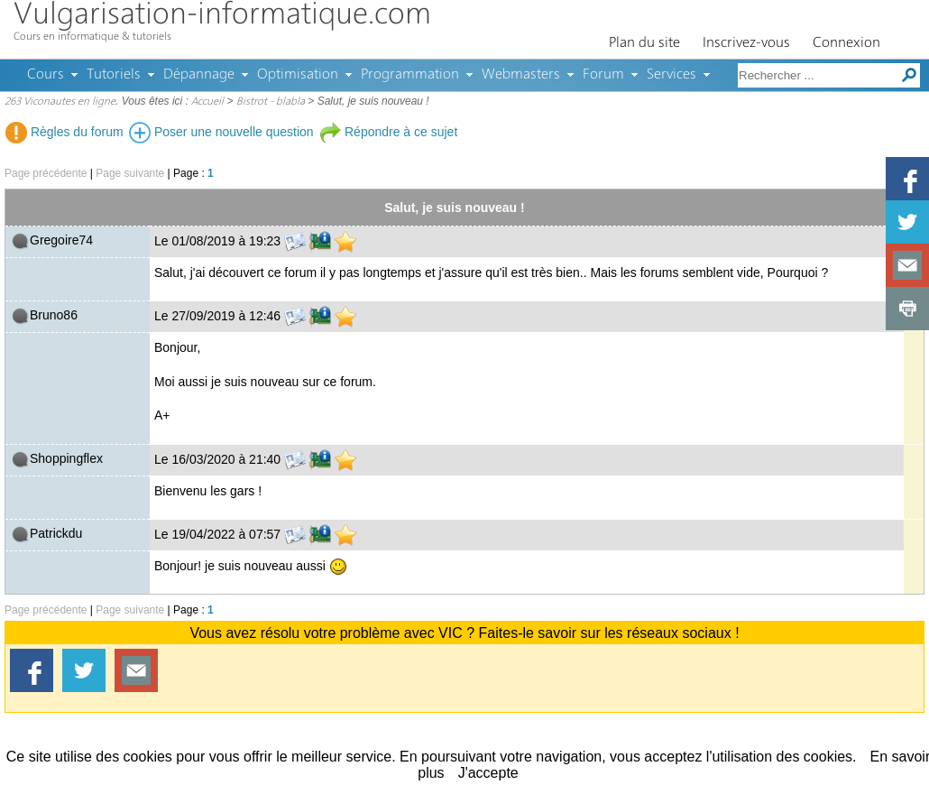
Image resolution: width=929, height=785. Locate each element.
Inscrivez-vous (746, 43)
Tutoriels (114, 75)
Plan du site (644, 43)
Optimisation (297, 75)
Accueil (207, 102)
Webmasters (521, 75)
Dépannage (199, 75)
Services (671, 75)
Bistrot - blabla (270, 102)
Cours (45, 75)
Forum (603, 75)
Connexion (846, 43)
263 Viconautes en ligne (60, 102)
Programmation (410, 75)
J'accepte (488, 772)
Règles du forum (64, 132)
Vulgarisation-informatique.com (222, 16)
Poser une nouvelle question (221, 132)
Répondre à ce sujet (388, 132)
